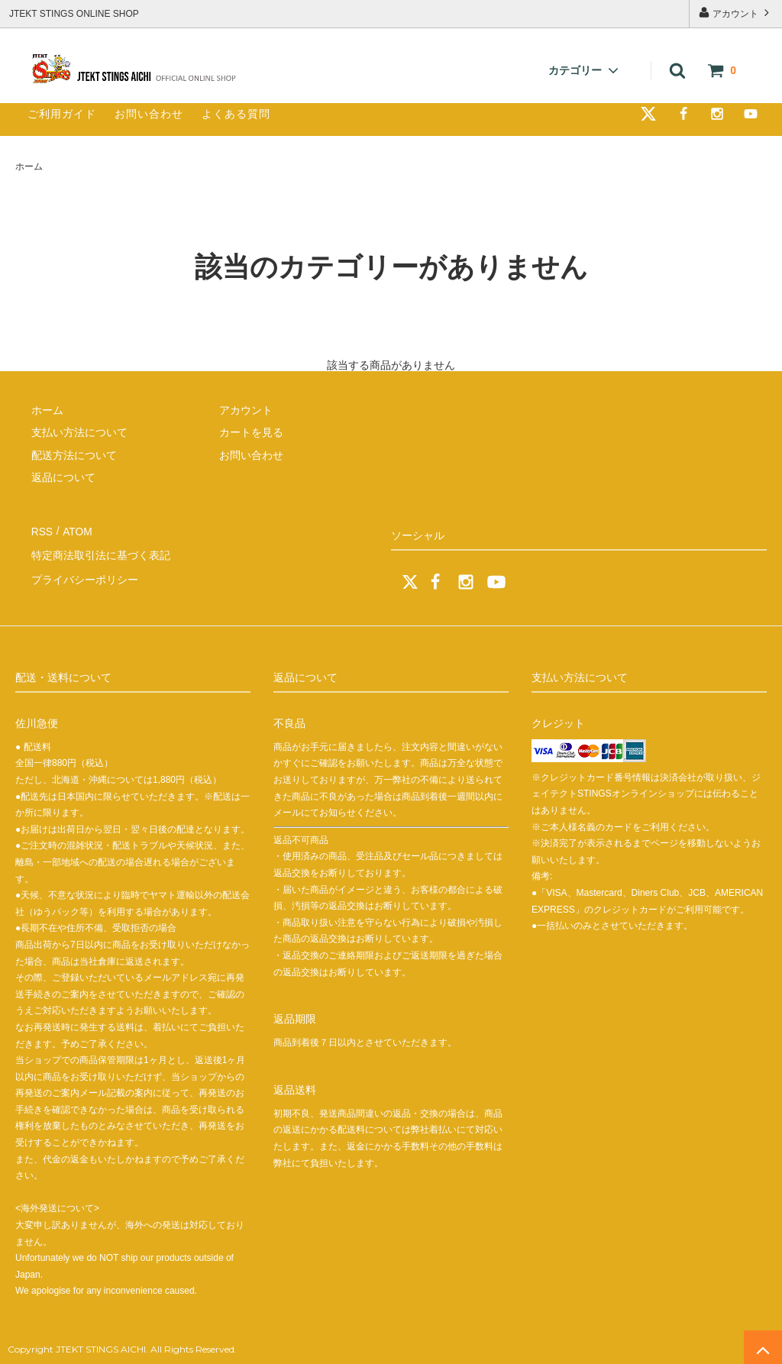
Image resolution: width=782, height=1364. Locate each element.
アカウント (736, 12)
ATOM (76, 530)
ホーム (29, 166)
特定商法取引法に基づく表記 (100, 552)
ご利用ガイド (61, 114)
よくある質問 (236, 114)
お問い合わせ (149, 114)
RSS (42, 530)
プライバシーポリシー (84, 575)
